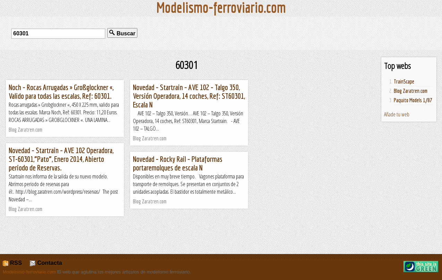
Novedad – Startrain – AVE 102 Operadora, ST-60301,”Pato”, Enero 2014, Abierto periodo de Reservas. (61, 159)
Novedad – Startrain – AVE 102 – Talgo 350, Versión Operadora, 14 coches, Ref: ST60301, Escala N (189, 96)
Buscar (122, 33)
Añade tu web (396, 114)
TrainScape (404, 81)
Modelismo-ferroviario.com (29, 271)
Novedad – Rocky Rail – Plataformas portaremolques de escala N (177, 163)
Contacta (46, 263)
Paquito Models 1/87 (413, 100)
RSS (12, 263)
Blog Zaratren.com (410, 91)
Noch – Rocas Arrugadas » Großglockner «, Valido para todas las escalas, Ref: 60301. (61, 91)
